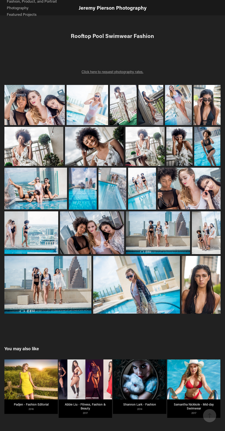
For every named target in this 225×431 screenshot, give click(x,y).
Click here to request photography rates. (112, 71)
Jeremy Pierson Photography (113, 7)
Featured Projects (21, 14)
